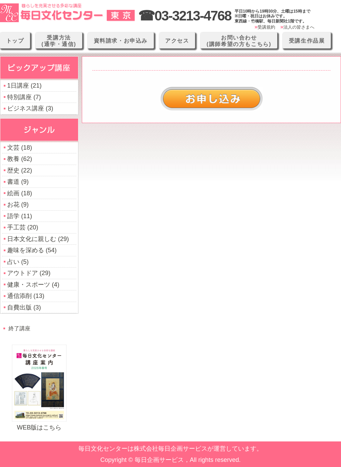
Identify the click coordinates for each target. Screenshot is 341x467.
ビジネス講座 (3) (30, 108)
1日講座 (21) (24, 85)
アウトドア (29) (28, 273)
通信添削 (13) (25, 295)
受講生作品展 (307, 41)
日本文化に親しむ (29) (38, 239)
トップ (15, 41)
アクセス (177, 41)
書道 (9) (18, 181)
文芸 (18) (19, 147)
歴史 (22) (19, 170)
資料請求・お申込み (121, 41)
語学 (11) (19, 216)
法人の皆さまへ (298, 27)
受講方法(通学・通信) (59, 41)
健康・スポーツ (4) (33, 284)
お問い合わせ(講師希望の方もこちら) (239, 41)
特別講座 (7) (24, 97)
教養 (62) (19, 158)
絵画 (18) (19, 193)
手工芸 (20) (22, 227)
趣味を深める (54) (32, 250)
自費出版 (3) (24, 307)
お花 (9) (18, 204)
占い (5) (18, 261)
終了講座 (19, 328)
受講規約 (266, 27)
